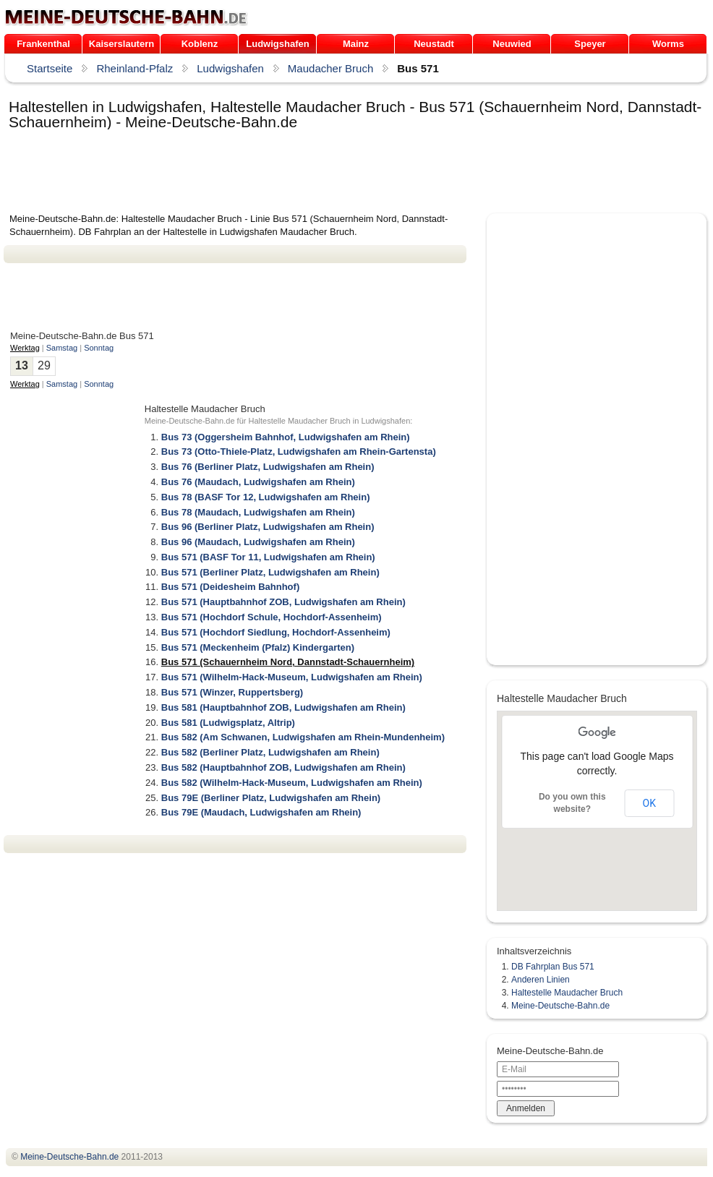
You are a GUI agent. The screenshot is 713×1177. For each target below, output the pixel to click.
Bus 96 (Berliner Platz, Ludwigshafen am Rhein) (268, 526)
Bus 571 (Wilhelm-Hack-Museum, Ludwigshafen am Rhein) (291, 677)
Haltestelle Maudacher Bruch (567, 993)
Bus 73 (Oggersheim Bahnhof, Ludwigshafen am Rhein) (285, 437)
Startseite (49, 68)
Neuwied (511, 43)
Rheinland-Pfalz (134, 68)
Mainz (356, 43)
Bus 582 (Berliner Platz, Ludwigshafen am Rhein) (270, 752)
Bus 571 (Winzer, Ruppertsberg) (232, 692)
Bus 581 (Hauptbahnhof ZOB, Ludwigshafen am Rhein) (283, 707)
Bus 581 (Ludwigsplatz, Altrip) (228, 722)
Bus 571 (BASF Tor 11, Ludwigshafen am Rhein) (268, 557)
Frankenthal (43, 43)
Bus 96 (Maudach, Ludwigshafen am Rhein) (258, 541)
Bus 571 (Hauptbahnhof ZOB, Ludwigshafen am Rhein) (283, 601)
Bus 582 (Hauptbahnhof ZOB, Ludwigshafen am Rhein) (283, 767)
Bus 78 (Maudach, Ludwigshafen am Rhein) (258, 512)
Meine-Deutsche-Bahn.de (560, 1006)
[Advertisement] (267, 172)
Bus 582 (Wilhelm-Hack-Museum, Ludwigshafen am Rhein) (291, 782)
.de (126, 17)
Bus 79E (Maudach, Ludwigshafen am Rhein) (261, 812)
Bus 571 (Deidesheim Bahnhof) (230, 586)
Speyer (589, 43)
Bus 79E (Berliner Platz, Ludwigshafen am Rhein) (270, 797)
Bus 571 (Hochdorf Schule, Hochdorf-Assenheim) (271, 617)
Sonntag (99, 347)
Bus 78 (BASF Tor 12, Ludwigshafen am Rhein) (265, 497)
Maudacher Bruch (330, 68)
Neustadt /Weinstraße (433, 46)
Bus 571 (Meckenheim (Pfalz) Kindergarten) (257, 647)
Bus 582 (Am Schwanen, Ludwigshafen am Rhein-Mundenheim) (303, 737)
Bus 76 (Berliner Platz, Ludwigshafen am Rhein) (268, 466)
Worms (668, 43)
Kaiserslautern (121, 43)
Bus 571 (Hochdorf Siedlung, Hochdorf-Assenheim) (275, 632)
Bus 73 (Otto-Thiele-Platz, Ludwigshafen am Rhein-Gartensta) (298, 451)
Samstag (61, 347)
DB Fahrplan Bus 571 (552, 967)
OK (649, 803)
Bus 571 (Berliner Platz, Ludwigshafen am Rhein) (270, 572)
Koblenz (200, 43)
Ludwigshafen (277, 43)
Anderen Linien (540, 980)
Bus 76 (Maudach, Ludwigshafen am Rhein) (258, 481)
